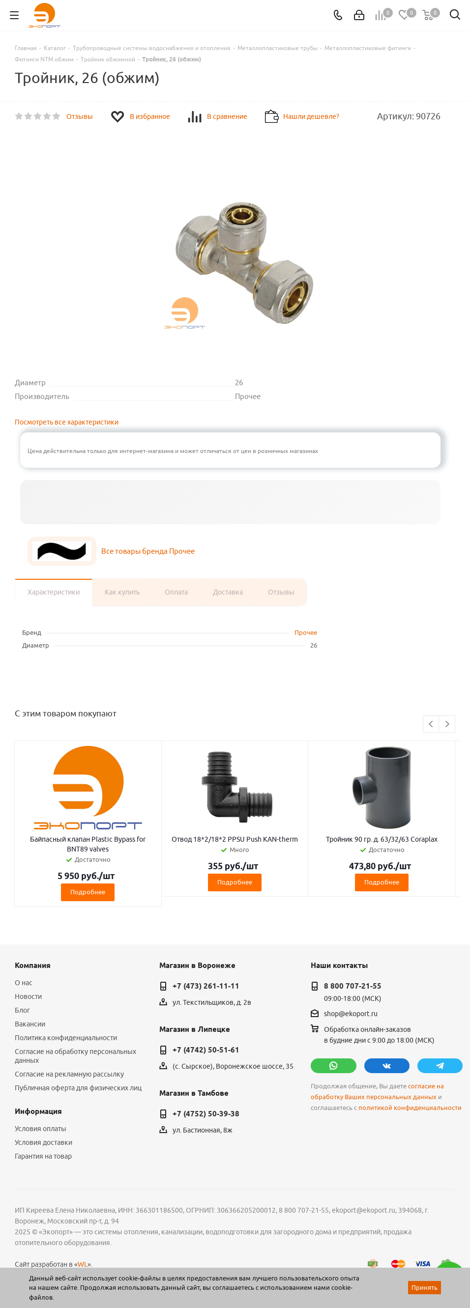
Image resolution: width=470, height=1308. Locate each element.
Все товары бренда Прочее (148, 551)
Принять (424, 1287)
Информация (38, 1111)
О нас (23, 983)
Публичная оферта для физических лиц (78, 1088)
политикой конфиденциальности (410, 1107)
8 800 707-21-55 (353, 986)
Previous (431, 724)
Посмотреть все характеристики (66, 422)
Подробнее (87, 892)
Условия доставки (43, 1142)
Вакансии (30, 1024)
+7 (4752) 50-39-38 (206, 1113)
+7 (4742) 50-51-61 (206, 1050)
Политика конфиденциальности (66, 1038)
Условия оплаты (40, 1129)
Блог (22, 1010)
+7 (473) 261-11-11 (206, 986)
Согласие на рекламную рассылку (69, 1074)
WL (83, 1264)
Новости (28, 996)
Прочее (305, 632)
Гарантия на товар (43, 1156)
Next (447, 724)
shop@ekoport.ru (351, 1014)
